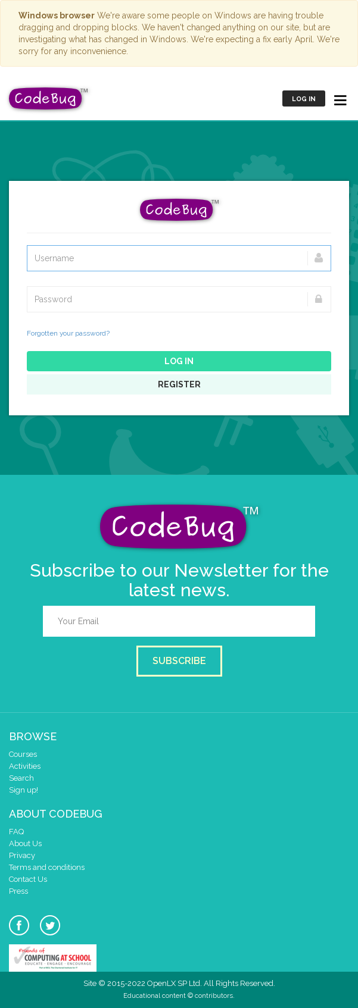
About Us (25, 843)
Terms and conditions (47, 867)
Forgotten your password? (68, 333)
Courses (23, 754)
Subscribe (179, 660)
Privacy (22, 855)
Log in (304, 99)
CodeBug (49, 98)
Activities (25, 766)
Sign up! (23, 789)
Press (18, 891)
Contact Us (28, 879)
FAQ (16, 831)
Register (179, 384)
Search (21, 778)
